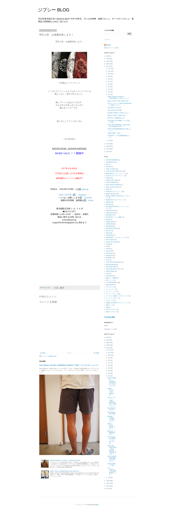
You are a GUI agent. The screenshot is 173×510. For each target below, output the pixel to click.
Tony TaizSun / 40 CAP (114, 107)
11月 (109, 71)
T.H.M (107, 260)
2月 (109, 94)
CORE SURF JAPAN (112, 180)
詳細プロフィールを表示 (111, 48)
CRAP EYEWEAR (111, 182)
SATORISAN (109, 235)
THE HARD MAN (111, 266)
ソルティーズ (110, 300)
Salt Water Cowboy (111, 228)
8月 (109, 79)
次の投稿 (42, 353)
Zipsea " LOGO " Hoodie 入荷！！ (117, 115)
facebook (88, 197)
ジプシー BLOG (53, 9)
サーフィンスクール (112, 294)
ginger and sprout (111, 193)
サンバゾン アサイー (112, 298)
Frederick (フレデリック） (113, 191)
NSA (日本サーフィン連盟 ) (114, 217)
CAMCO (108, 178)
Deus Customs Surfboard (113, 184)
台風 (107, 307)
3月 (109, 92)
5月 (109, 86)
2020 (108, 58)
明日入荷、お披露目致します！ (116, 118)
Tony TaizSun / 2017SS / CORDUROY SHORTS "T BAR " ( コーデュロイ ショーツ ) (68, 365)
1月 (109, 140)
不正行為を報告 (109, 317)
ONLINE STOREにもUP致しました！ (118, 113)
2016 (108, 144)
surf (107, 246)
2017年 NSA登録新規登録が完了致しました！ (111, 459)
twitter (90, 200)
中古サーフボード (111, 309)
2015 (108, 146)
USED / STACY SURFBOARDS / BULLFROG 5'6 (64, 471)
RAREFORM (109, 224)
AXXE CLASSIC (110, 169)
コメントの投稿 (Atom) (49, 356)
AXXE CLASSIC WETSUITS (114, 171)
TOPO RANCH (110, 271)
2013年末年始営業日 (112, 160)
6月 (109, 84)
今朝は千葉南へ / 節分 (113, 133)
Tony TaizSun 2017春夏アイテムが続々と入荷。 (111, 440)
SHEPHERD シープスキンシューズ (116, 237)
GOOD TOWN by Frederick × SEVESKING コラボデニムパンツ (118, 97)
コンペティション (111, 291)
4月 (109, 89)
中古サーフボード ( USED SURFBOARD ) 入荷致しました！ (119, 104)
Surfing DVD (109, 255)
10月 (109, 74)
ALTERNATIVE (110, 162)
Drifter (107, 189)
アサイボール (110, 287)
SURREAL (109, 257)
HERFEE (108, 202)
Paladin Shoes (110, 221)
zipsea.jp (84, 189)
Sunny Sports (110, 239)
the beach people (111, 264)
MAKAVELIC (109, 215)
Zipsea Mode (109, 284)
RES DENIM (109, 226)
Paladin (108, 219)
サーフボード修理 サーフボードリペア (117, 296)
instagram (82, 195)
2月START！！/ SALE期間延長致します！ (111, 471)
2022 (108, 56)
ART (107, 164)
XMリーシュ (109, 280)
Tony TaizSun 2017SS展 (114, 110)
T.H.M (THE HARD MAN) (113, 262)
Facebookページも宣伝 (110, 329)
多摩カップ (109, 305)
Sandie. (108, 233)
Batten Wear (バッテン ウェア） (115, 173)
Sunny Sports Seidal (112, 242)
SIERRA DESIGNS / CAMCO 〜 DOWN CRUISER (65, 460)
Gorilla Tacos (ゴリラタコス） (114, 200)
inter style (108, 204)
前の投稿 (96, 353)
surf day (108, 251)
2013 (108, 151)
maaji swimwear (110, 212)
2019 (108, 61)
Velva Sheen (109, 276)
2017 (108, 66)
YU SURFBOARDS (111, 282)
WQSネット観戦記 (111, 278)
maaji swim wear (111, 210)
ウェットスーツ (110, 289)
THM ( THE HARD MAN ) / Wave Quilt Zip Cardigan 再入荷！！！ (118, 125)
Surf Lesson (109, 253)
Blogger (96, 504)
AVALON (108, 166)
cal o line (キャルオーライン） (115, 175)
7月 (109, 81)
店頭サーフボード (111, 312)
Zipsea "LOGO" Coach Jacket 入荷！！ (119, 101)
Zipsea (108, 45)
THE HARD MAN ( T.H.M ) (113, 269)
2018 (108, 64)
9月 (109, 76)
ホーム (69, 353)
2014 (108, 149)
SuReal (108, 244)
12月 (109, 68)
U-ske (107, 273)
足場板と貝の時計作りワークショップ (117, 302)
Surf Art (108, 248)
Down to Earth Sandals (112, 187)
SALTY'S (108, 230)
